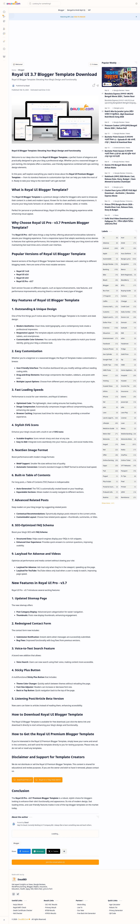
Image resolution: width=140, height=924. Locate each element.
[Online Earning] (110, 460)
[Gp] (128, 359)
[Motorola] (110, 439)
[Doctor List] (128, 317)
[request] (4, 56)
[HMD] (128, 365)
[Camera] (128, 296)
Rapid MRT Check (19, 907)
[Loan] (128, 423)
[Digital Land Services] (110, 317)
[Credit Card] (128, 306)
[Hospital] (128, 375)
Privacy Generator (116, 910)
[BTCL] (128, 285)
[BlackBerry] (128, 280)
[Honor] (110, 375)
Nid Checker (17, 913)
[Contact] (4, 33)
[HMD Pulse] (110, 370)
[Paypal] (110, 476)
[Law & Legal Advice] (110, 418)
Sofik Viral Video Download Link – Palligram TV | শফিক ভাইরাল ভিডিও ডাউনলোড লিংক (119, 221)
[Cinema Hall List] (110, 306)
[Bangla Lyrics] (119, 108)
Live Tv (79, 907)
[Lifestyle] (110, 423)
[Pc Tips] (128, 476)
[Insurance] (128, 391)
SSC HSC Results (51, 904)
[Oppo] (110, 465)
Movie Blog (81, 904)
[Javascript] (128, 402)
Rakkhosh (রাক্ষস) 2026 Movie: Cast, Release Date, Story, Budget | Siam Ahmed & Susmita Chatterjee (120, 179)
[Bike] (110, 275)
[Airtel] (128, 243)
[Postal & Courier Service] (110, 487)
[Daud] (22, 86)
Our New (80, 910)
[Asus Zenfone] (128, 253)
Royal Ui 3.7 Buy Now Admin (48, 780)
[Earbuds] (128, 328)
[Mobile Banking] (128, 434)
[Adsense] (110, 243)
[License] (128, 418)
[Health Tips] (110, 365)
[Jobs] (110, 407)
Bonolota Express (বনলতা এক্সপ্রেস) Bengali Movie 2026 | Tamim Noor (120, 95)
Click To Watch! (79, 17)
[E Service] (110, 328)
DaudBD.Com (24, 919)
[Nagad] (110, 444)
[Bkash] (110, 280)
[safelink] (4, 41)
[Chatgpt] (128, 301)
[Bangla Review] (119, 90)
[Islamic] (128, 397)
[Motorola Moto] (128, 439)
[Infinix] (110, 391)
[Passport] (128, 471)
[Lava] (110, 412)
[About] (4, 29)
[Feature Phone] (110, 349)
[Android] (110, 248)
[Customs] (110, 312)
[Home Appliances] (128, 370)
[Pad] (110, 471)
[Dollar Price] (110, 322)
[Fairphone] (128, 343)
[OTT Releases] (128, 465)
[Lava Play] (128, 412)
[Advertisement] (74, 40)
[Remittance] (128, 497)
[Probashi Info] (110, 492)
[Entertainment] (120, 148)
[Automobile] (110, 259)
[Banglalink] (128, 264)
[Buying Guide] (128, 290)
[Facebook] (110, 343)
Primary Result (50, 907)
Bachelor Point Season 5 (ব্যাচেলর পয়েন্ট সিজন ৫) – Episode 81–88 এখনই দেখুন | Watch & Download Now (120, 139)
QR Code (112, 913)
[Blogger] (61, 10)
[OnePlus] (128, 455)
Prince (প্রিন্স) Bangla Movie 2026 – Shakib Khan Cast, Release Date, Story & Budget (119, 207)
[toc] (4, 49)
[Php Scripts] (110, 481)
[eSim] (128, 338)
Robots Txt (113, 907)
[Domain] (128, 322)
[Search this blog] (44, 3)
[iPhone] (110, 397)
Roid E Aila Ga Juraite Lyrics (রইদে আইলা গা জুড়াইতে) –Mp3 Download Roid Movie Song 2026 (119, 114)
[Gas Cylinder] (110, 354)
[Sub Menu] (4, 16)
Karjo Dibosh (18, 904)
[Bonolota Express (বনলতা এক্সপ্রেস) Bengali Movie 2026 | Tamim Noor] (119, 77)
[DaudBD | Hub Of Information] (13, 3)
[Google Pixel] (110, 359)
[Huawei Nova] (110, 386)
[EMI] (128, 333)
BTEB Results (50, 910)
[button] (4, 3)
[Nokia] (128, 450)
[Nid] (110, 450)
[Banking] (110, 269)
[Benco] (128, 269)
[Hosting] (110, 381)
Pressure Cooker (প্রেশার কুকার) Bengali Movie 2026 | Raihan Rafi (121, 126)
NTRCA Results (50, 913)
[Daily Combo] (128, 312)
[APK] (128, 248)
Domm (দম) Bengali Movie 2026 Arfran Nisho (118, 166)
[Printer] (128, 487)
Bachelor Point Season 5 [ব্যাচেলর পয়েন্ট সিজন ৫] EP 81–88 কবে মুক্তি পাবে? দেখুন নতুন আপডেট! (120, 153)
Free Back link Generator (86, 913)
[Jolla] (128, 407)
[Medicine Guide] (110, 428)
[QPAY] (128, 492)
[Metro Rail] (110, 434)
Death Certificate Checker (22, 910)
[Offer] (110, 455)
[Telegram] (18, 894)
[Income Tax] (128, 386)
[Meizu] (128, 428)
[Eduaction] (110, 333)
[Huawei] (128, 381)
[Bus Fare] (110, 290)
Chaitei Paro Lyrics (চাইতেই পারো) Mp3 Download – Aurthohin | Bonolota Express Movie (121, 193)
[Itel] (110, 402)
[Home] (4, 11)
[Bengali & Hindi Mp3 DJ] (76, 10)
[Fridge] (128, 349)
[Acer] (128, 237)
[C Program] (110, 296)
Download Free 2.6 (22, 780)
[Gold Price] (128, 354)
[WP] (89, 10)
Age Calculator (114, 904)
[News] (127, 90)
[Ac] (110, 237)
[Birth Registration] (128, 275)
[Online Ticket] (128, 460)
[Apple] (110, 253)
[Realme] (110, 497)
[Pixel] (128, 481)
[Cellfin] (110, 301)
